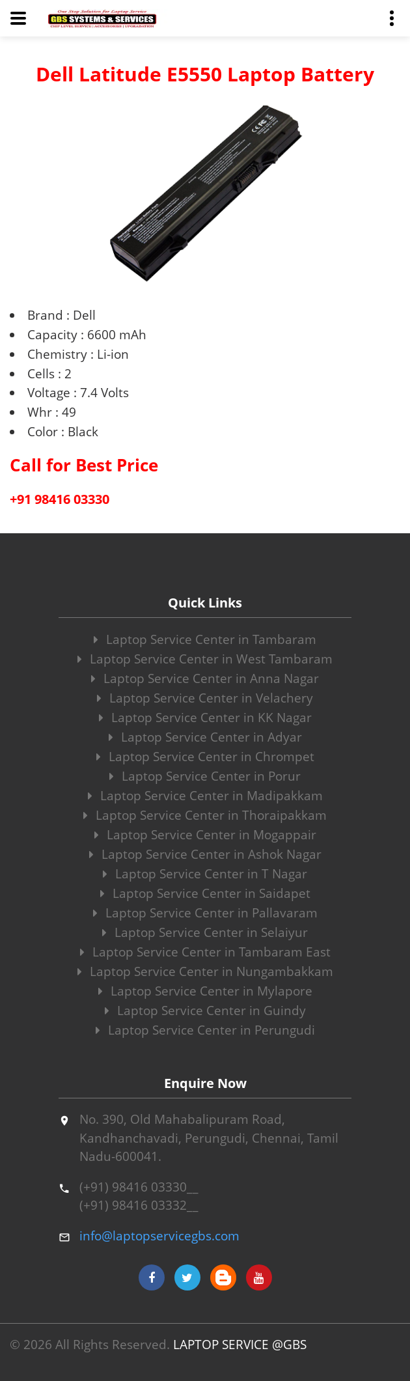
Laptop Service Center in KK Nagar (205, 717)
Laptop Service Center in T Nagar (205, 873)
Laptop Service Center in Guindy (205, 1010)
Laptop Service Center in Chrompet (205, 756)
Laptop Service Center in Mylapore (205, 991)
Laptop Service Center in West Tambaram (205, 658)
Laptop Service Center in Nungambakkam (205, 971)
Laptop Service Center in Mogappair (205, 834)
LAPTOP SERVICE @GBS (240, 1344)
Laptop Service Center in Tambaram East (205, 951)
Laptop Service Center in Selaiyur (205, 932)
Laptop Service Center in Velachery (205, 698)
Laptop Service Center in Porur (205, 776)
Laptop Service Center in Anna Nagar (205, 678)
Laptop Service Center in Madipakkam (205, 795)
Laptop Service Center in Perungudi (205, 1030)
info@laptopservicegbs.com (159, 1235)
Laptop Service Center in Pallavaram (205, 912)
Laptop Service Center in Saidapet (205, 893)
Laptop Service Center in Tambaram (205, 639)
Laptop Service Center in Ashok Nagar (205, 854)
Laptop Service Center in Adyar (205, 737)
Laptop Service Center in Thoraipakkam (205, 815)
